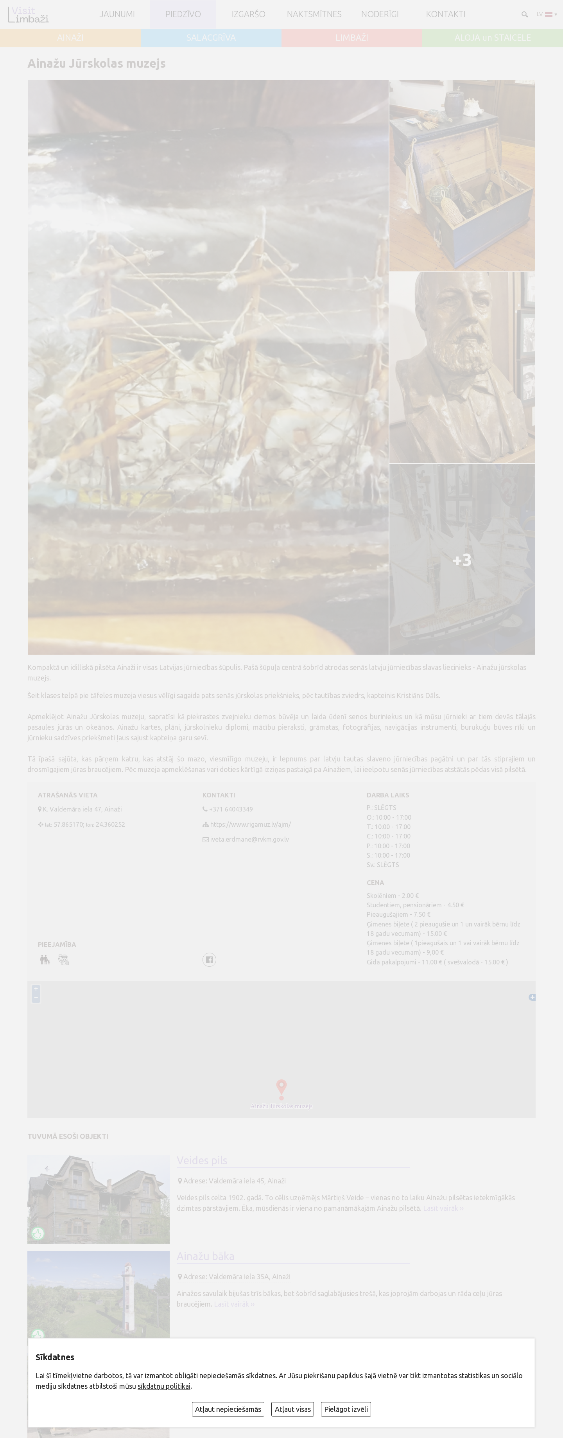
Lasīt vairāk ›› (443, 1208)
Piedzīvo (183, 14)
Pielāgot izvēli (346, 1409)
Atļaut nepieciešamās (228, 1409)
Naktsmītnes (314, 14)
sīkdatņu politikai (164, 1386)
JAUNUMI (117, 14)
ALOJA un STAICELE (493, 38)
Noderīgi (380, 14)
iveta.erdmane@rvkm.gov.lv (249, 839)
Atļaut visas (293, 1409)
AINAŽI (70, 38)
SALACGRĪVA (211, 38)
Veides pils (202, 1160)
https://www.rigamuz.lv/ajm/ (250, 824)
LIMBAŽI (351, 38)
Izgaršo (248, 14)
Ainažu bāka (206, 1256)
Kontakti (446, 14)
